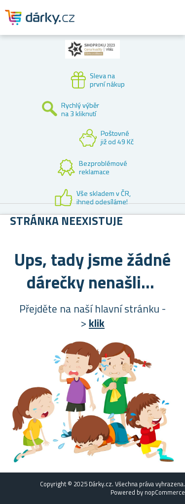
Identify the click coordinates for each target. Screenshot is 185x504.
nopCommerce (165, 492)
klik (97, 323)
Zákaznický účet (117, 25)
